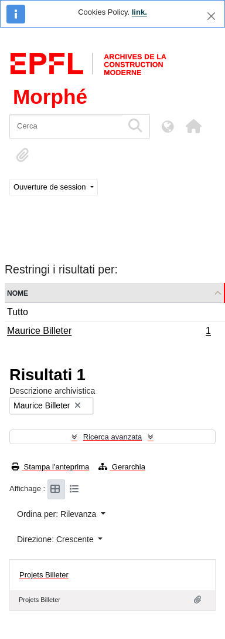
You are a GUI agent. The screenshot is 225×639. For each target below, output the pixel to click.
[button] (193, 126)
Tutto (17, 312)
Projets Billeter (44, 574)
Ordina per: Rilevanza (57, 514)
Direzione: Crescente (56, 539)
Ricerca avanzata (112, 436)
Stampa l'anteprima (50, 466)
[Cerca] (65, 126)
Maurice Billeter (108, 332)
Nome (17, 292)
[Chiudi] (211, 16)
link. (139, 12)
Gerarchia (121, 466)
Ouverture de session (50, 186)
